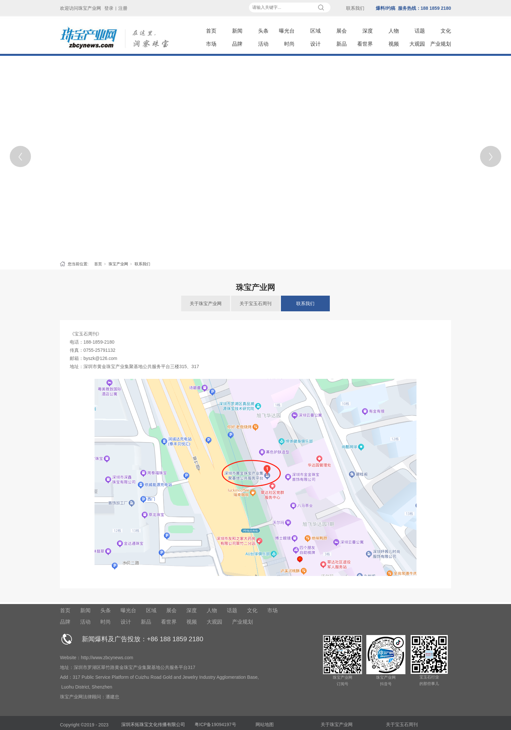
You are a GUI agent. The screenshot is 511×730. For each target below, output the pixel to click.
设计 (315, 44)
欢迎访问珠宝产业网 (80, 8)
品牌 (237, 44)
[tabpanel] (255, 156)
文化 (446, 31)
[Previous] (20, 156)
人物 (393, 31)
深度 (367, 31)
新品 (341, 44)
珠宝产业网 (118, 264)
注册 (122, 8)
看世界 (365, 44)
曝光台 (287, 31)
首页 (211, 31)
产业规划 (440, 44)
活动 (263, 44)
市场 (211, 44)
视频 (393, 44)
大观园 (417, 44)
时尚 (289, 44)
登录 (108, 8)
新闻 (237, 31)
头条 (263, 31)
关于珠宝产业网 (206, 303)
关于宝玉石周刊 (255, 303)
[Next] (490, 156)
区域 (315, 31)
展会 (341, 31)
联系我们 (142, 264)
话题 (420, 31)
